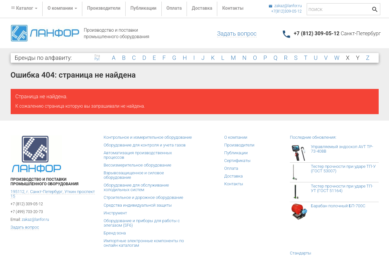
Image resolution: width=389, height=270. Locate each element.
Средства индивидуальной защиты (138, 205)
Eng (97, 56)
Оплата (174, 8)
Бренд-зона (115, 233)
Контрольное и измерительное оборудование (148, 137)
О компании (236, 137)
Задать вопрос (236, 33)
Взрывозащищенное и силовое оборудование (134, 175)
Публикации (143, 8)
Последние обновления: (313, 137)
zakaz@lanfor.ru (285, 6)
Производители (103, 8)
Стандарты (300, 253)
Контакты (232, 8)
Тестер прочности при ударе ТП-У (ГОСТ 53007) (343, 168)
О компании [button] (62, 8)
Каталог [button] (24, 8)
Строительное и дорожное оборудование (143, 197)
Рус (97, 59)
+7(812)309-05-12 (286, 11)
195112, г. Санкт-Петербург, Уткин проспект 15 (53, 194)
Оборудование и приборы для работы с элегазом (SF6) (142, 223)
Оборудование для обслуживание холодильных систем (136, 187)
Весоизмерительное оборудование (137, 165)
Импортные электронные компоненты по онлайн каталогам (144, 243)
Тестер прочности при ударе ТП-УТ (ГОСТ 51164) (342, 188)
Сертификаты (237, 160)
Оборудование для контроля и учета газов (145, 145)
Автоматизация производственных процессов (138, 155)
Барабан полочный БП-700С (338, 205)
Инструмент (115, 213)
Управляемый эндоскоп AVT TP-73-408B (342, 149)
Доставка (202, 8)
